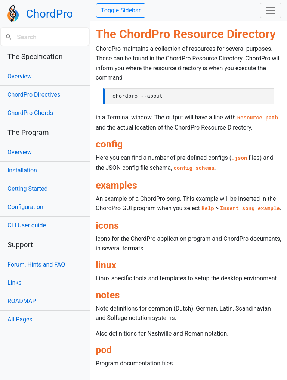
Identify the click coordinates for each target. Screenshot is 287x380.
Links (14, 282)
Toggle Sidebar (121, 10)
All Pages (20, 319)
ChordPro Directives (33, 94)
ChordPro (49, 13)
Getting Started (27, 188)
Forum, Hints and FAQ (36, 264)
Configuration (25, 207)
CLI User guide (26, 225)
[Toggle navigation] (270, 10)
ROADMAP (21, 301)
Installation (22, 170)
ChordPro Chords (30, 112)
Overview (19, 76)
